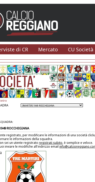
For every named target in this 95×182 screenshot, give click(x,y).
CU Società (80, 49)
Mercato (48, 49)
